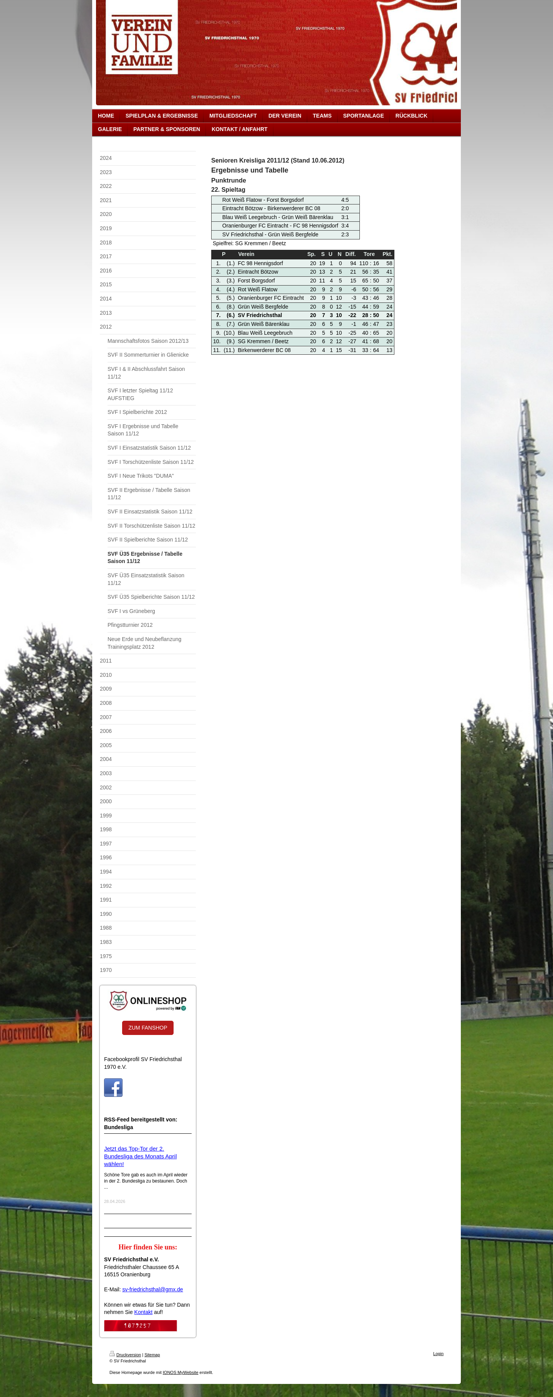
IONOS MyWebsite (181, 1372)
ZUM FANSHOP (147, 1028)
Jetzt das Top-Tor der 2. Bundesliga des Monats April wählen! (140, 1156)
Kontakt (143, 1312)
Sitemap (152, 1354)
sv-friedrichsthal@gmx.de (152, 1289)
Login (438, 1353)
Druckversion (125, 1354)
